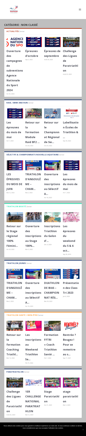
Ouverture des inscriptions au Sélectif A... (52, 184)
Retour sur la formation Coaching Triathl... (13, 344)
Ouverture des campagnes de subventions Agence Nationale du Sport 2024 (14, 70)
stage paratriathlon (70, 396)
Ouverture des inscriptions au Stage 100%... (33, 236)
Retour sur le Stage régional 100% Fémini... (13, 236)
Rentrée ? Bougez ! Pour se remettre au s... (69, 344)
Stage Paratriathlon (51, 396)
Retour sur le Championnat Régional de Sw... (52, 132)
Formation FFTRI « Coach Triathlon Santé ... (51, 344)
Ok (43, 432)
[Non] (83, 429)
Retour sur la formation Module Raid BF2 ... (32, 132)
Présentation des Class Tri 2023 (71, 287)
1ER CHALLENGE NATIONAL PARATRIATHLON (33, 401)
